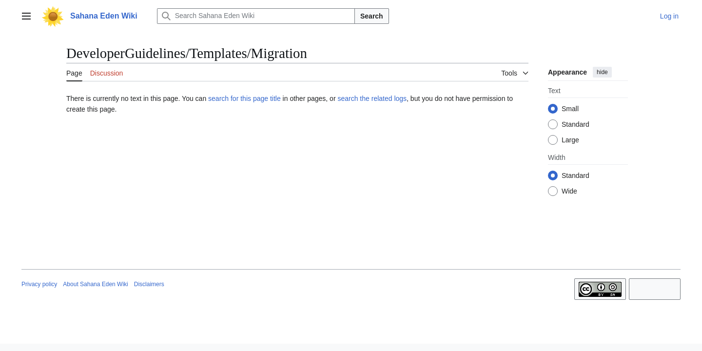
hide (602, 72)
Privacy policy (39, 284)
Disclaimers (149, 284)
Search (371, 16)
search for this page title (244, 98)
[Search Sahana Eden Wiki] (256, 16)
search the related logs (372, 98)
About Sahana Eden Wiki (95, 284)
